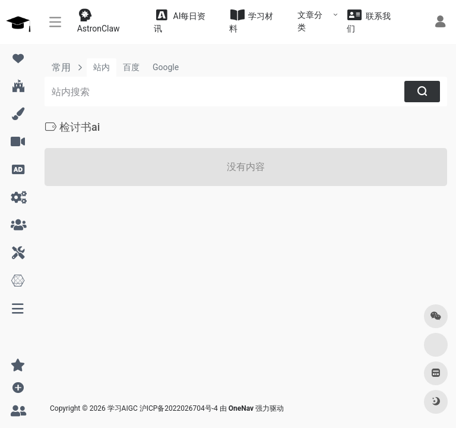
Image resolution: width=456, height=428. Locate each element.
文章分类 (309, 21)
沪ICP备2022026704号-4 (179, 408)
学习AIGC (122, 408)
